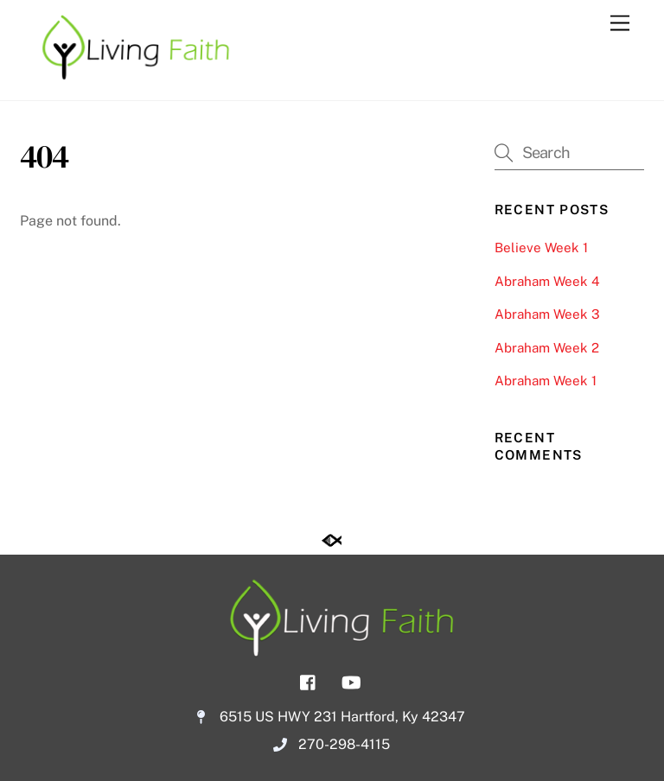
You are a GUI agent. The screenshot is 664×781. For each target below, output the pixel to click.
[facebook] (308, 681)
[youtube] (351, 681)
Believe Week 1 (541, 247)
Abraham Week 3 (547, 314)
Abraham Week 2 (547, 347)
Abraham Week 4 (547, 281)
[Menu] (620, 24)
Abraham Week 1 (546, 380)
